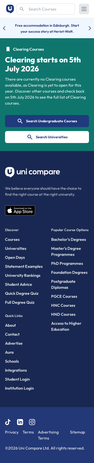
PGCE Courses (64, 296)
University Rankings (22, 275)
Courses (12, 239)
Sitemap (77, 432)
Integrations (16, 370)
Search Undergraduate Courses (47, 121)
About (10, 325)
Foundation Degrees (69, 272)
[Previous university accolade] (8, 28)
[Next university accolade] (86, 28)
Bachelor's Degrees (68, 239)
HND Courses (63, 314)
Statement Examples (24, 266)
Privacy (12, 432)
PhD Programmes (67, 263)
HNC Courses (63, 305)
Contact (12, 334)
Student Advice (18, 284)
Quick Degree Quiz (21, 293)
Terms (28, 432)
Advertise (14, 343)
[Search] (45, 8)
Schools (12, 361)
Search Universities (47, 137)
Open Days (15, 257)
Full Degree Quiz (19, 302)
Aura (9, 352)
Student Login (17, 379)
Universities (15, 248)
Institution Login (19, 388)
